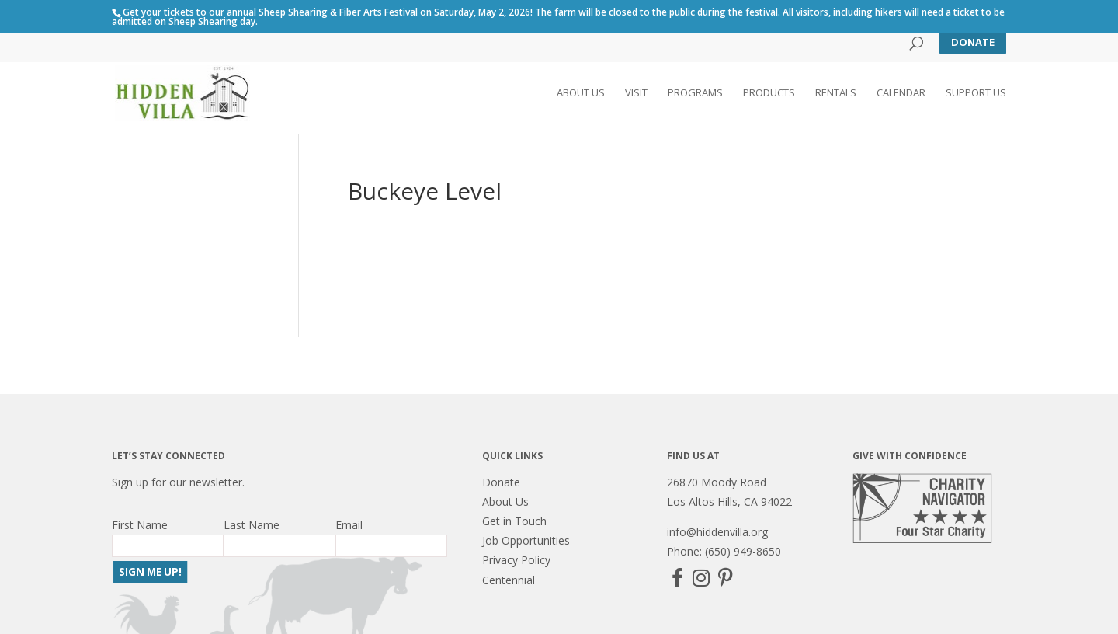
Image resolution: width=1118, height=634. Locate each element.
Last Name (252, 524)
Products (769, 94)
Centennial (508, 580)
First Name (140, 524)
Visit (636, 94)
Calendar (901, 94)
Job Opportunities (526, 540)
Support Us (976, 94)
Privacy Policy (516, 559)
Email (349, 524)
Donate (973, 42)
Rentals (835, 94)
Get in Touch (514, 521)
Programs (695, 94)
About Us (581, 94)
